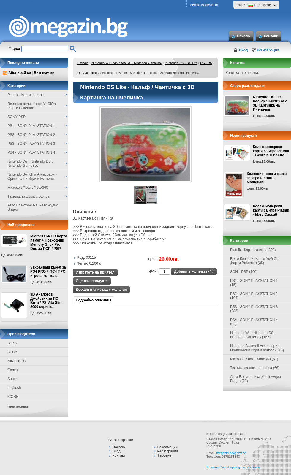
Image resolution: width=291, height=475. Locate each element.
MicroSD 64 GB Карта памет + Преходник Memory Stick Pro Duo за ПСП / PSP (48, 242)
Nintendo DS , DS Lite (181, 63)
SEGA (12, 352)
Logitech (14, 388)
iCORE (12, 397)
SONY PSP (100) (243, 272)
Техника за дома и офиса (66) (254, 368)
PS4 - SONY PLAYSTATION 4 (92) (254, 322)
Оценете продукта (92, 281)
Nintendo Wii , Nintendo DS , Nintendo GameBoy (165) (253, 335)
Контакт (271, 36)
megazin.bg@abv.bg (231, 453)
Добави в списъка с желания (101, 289)
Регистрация (268, 50)
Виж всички (44, 73)
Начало (243, 36)
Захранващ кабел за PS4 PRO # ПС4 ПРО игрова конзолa (48, 271)
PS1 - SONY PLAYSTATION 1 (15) (254, 283)
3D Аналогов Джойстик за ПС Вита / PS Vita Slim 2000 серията (46, 300)
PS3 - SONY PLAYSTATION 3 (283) (254, 309)
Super (12, 379)
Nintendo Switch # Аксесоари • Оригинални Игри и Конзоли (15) (257, 348)
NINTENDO (16, 361)
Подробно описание (93, 300)
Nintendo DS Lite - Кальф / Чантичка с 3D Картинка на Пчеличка (270, 103)
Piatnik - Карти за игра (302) (253, 250)
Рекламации (167, 447)
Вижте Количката (204, 5)
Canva (12, 370)
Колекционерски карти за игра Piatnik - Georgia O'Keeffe (271, 151)
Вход (243, 50)
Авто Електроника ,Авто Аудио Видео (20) (255, 379)
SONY (12, 343)
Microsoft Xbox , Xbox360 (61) (254, 359)
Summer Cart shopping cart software (233, 467)
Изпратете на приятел (95, 272)
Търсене (164, 455)
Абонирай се (19, 73)
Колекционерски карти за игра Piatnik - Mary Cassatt (271, 210)
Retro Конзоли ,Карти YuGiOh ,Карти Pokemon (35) (254, 261)
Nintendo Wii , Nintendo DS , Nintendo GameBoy (126, 63)
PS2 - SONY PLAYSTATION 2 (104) (254, 296)
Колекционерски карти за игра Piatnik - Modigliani (267, 178)
